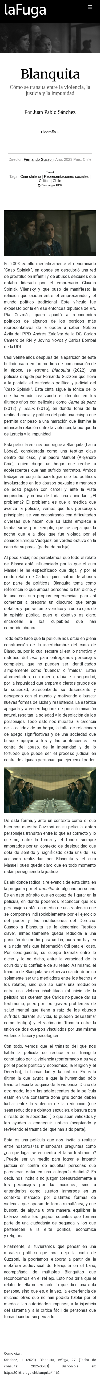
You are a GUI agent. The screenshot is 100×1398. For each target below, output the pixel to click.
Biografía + (50, 132)
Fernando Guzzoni (39, 159)
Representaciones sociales (66, 176)
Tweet (50, 172)
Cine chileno (30, 176)
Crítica (44, 181)
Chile (57, 181)
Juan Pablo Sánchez (54, 112)
